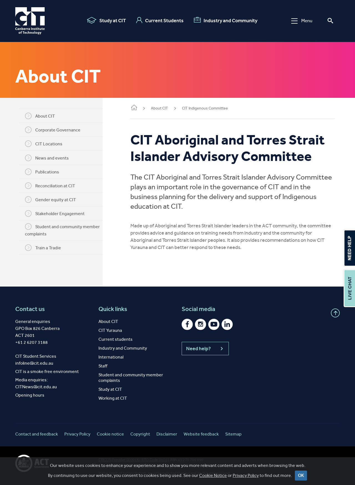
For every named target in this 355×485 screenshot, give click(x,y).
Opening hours (29, 395)
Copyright (140, 434)
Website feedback (201, 434)
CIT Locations (43, 143)
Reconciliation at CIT (50, 185)
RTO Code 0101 (154, 459)
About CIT (40, 116)
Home (134, 108)
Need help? (205, 348)
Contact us (30, 309)
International (110, 357)
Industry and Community (225, 20)
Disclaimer (166, 434)
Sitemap (233, 434)
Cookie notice (110, 434)
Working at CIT (112, 398)
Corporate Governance (52, 129)
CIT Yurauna (110, 330)
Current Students (160, 20)
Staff (102, 366)
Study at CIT (106, 20)
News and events (47, 158)
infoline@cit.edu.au (34, 363)
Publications (42, 171)
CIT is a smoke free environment (47, 371)
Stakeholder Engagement (55, 213)
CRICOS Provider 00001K (118, 459)
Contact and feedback (36, 434)
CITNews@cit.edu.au (36, 386)
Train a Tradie (43, 247)
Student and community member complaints (62, 230)
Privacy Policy (77, 434)
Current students (115, 339)
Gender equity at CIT (50, 199)
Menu (301, 21)
